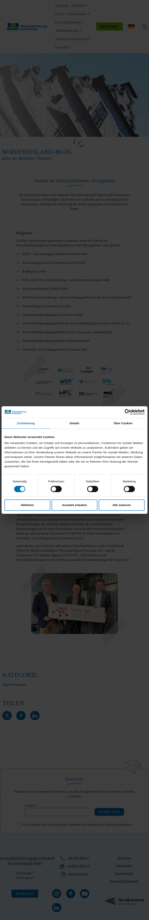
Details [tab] (74, 423)
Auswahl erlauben (74, 505)
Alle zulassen (122, 505)
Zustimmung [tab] (26, 423)
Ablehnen (27, 505)
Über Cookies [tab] (123, 423)
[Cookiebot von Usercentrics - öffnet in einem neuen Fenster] (128, 412)
